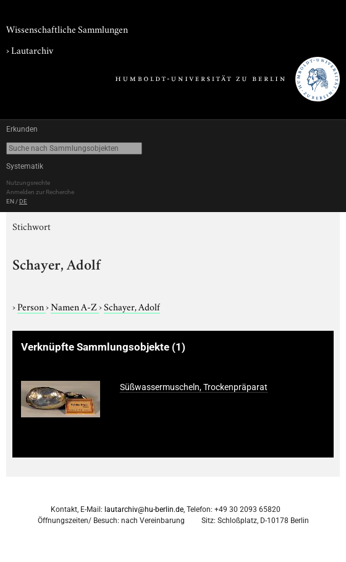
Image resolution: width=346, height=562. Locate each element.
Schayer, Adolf (132, 306)
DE (23, 201)
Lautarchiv (32, 49)
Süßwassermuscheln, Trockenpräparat (194, 387)
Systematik (24, 166)
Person (31, 306)
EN (10, 201)
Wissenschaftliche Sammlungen (67, 28)
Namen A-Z (75, 306)
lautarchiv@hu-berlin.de (144, 509)
